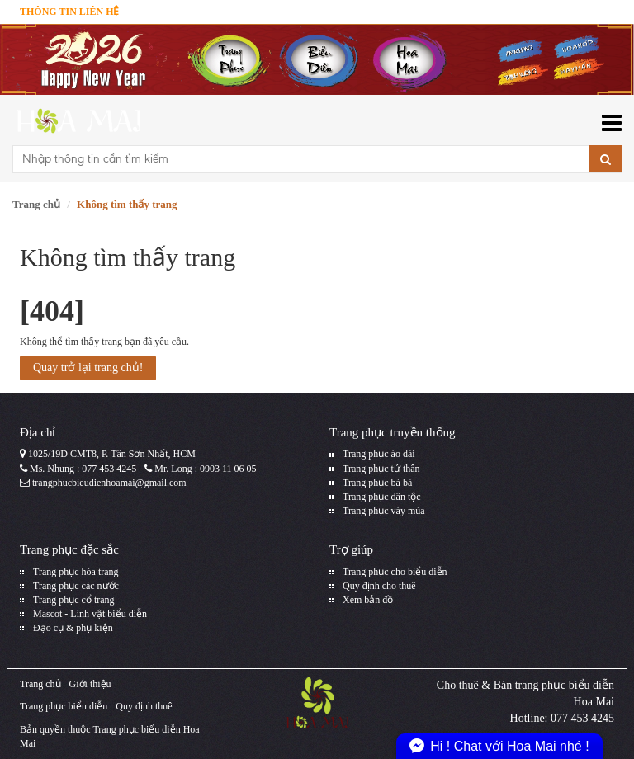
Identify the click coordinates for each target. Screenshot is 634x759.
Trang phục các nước (76, 586)
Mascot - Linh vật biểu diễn (90, 614)
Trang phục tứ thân (381, 468)
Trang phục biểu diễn (63, 706)
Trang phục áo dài (379, 454)
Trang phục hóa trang (76, 572)
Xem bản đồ (368, 600)
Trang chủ (36, 204)
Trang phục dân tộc (382, 496)
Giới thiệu (90, 684)
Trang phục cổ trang (74, 600)
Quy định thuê (144, 706)
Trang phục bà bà (377, 482)
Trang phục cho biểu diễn (395, 572)
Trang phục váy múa (384, 510)
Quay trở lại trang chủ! (88, 367)
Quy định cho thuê (379, 586)
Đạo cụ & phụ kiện (73, 628)
